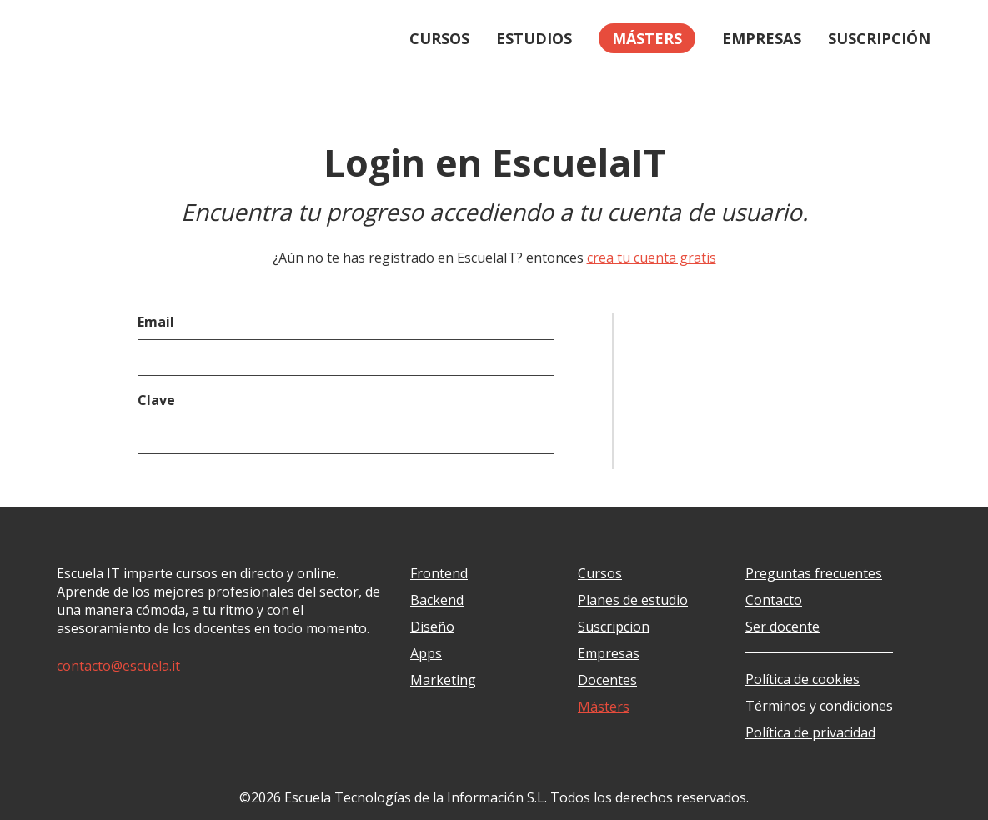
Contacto (773, 600)
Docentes (607, 680)
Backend (437, 600)
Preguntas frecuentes (813, 573)
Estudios (534, 38)
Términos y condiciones (819, 706)
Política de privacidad (810, 732)
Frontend (439, 573)
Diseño (432, 627)
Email (156, 321)
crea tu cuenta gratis (651, 257)
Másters (603, 707)
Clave (156, 400)
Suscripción (879, 38)
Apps (426, 653)
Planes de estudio (633, 600)
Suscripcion (613, 627)
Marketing (443, 680)
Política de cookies (802, 679)
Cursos (439, 38)
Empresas (761, 38)
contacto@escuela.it (118, 666)
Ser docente (782, 627)
